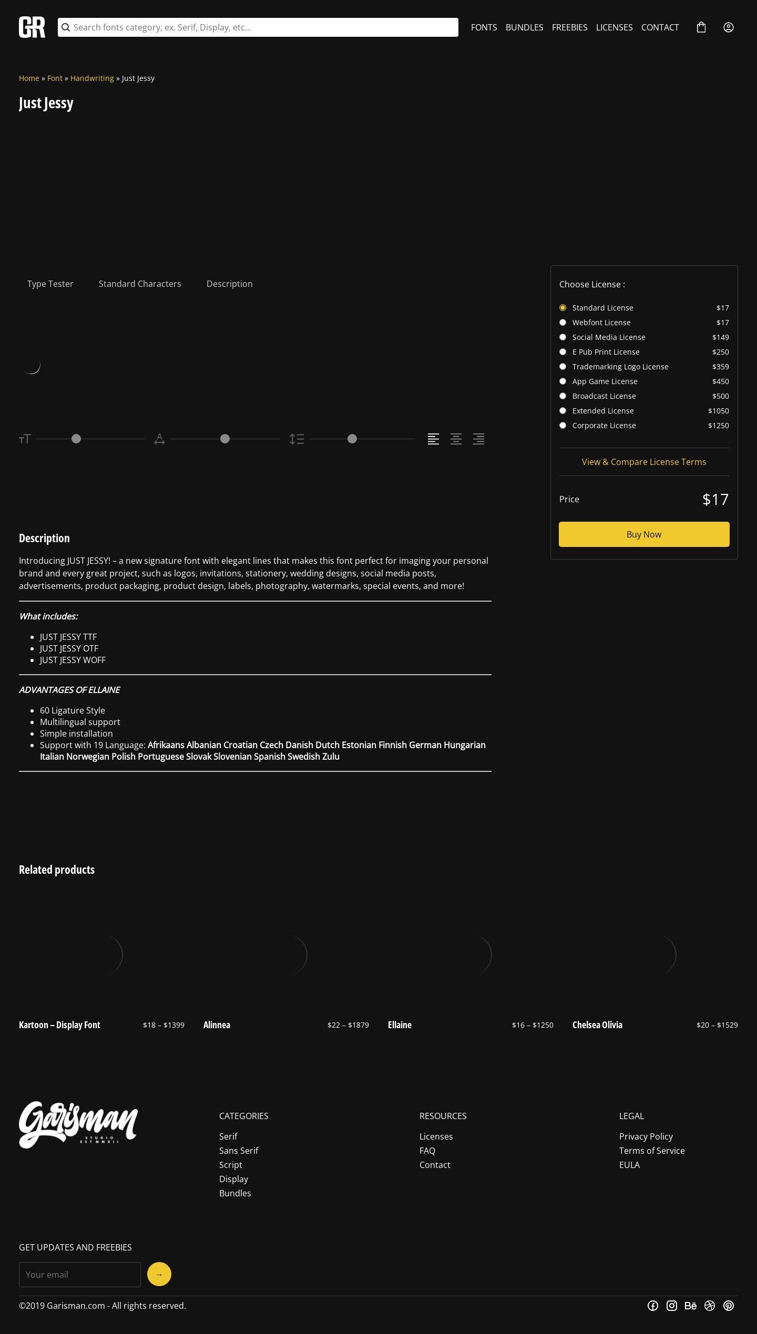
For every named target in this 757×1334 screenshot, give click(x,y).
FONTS (484, 27)
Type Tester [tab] (50, 283)
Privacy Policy (646, 1136)
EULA (629, 1165)
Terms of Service (652, 1150)
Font (55, 78)
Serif (228, 1136)
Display (233, 1179)
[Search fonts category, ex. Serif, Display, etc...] (264, 27)
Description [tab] (230, 283)
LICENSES (614, 27)
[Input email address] (80, 1274)
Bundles (235, 1193)
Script (230, 1165)
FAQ (427, 1150)
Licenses (436, 1136)
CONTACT (660, 27)
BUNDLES (525, 27)
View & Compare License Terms (644, 462)
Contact (435, 1165)
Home (29, 78)
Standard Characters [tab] (140, 283)
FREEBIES (570, 27)
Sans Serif (238, 1150)
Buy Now (644, 534)
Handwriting (92, 78)
